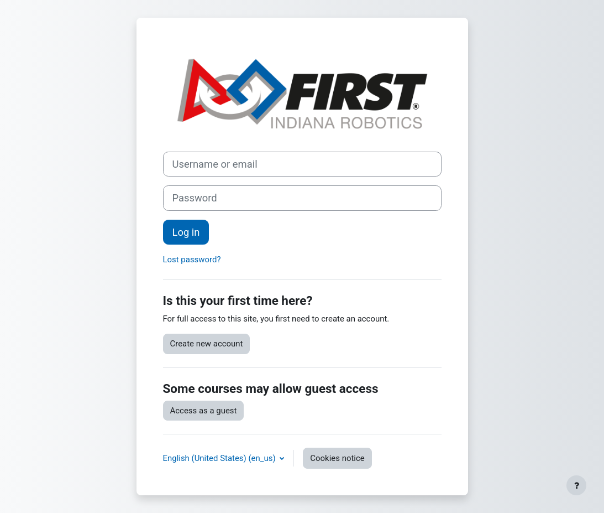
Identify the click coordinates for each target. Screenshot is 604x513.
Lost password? (192, 260)
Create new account (206, 344)
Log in (186, 232)
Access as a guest (203, 411)
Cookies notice (337, 458)
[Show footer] (576, 485)
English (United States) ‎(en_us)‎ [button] (220, 458)
